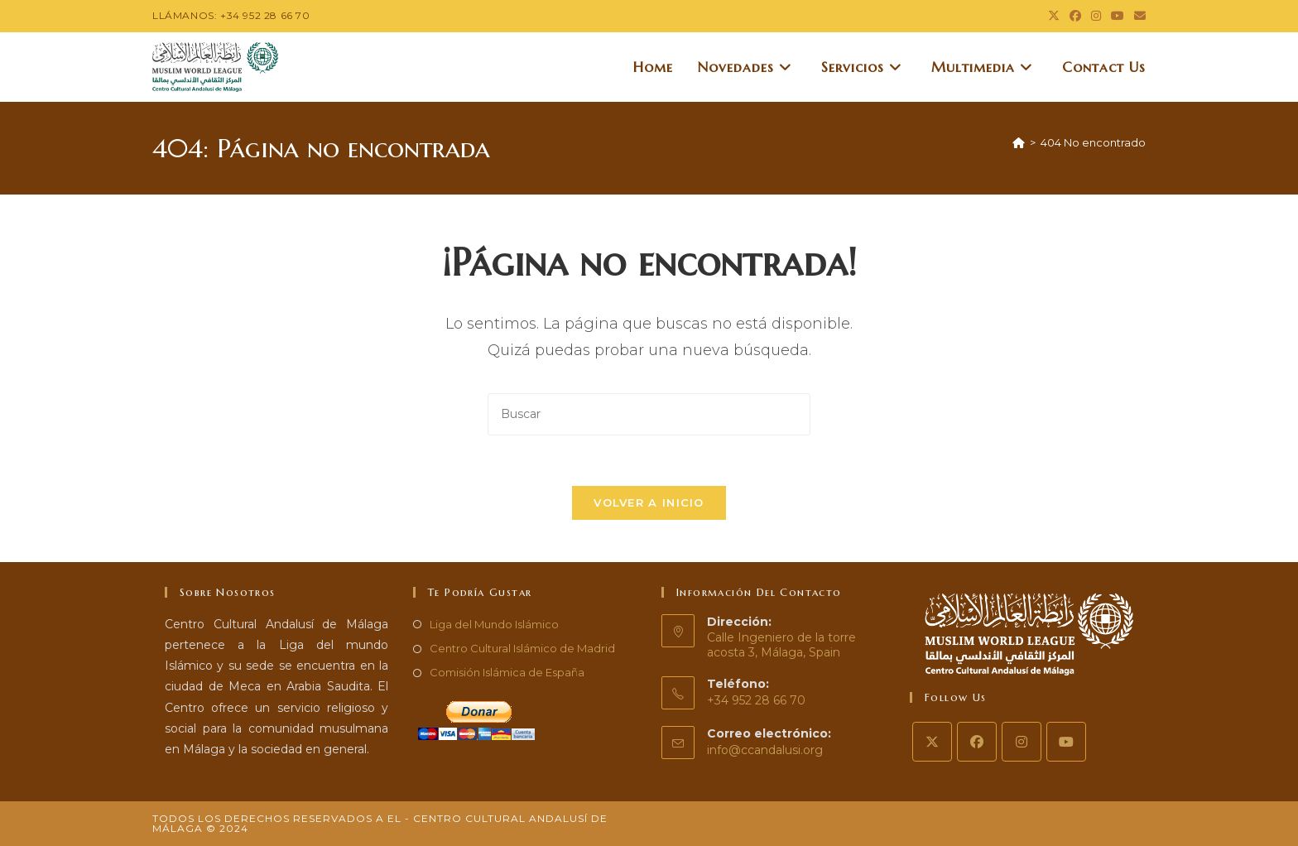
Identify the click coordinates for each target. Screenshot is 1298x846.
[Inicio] (1018, 142)
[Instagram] (1021, 742)
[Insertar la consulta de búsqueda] (649, 414)
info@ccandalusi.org (765, 750)
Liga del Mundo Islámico (494, 624)
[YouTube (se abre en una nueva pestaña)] (1117, 15)
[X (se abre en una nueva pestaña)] (1054, 15)
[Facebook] (977, 742)
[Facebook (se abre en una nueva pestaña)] (1075, 15)
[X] (932, 742)
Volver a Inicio (649, 502)
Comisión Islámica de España (507, 672)
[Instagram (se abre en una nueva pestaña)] (1096, 15)
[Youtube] (1066, 742)
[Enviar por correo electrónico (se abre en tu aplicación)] (1137, 15)
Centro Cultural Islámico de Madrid (522, 648)
